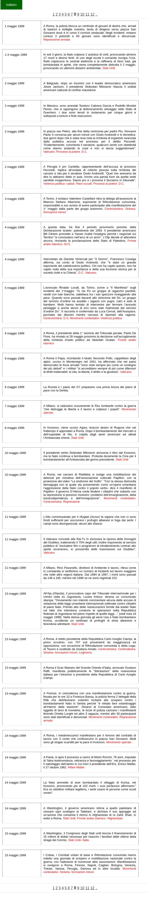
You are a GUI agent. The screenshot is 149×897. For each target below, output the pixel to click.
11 (87, 14)
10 (82, 14)
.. (96, 14)
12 (92, 14)
